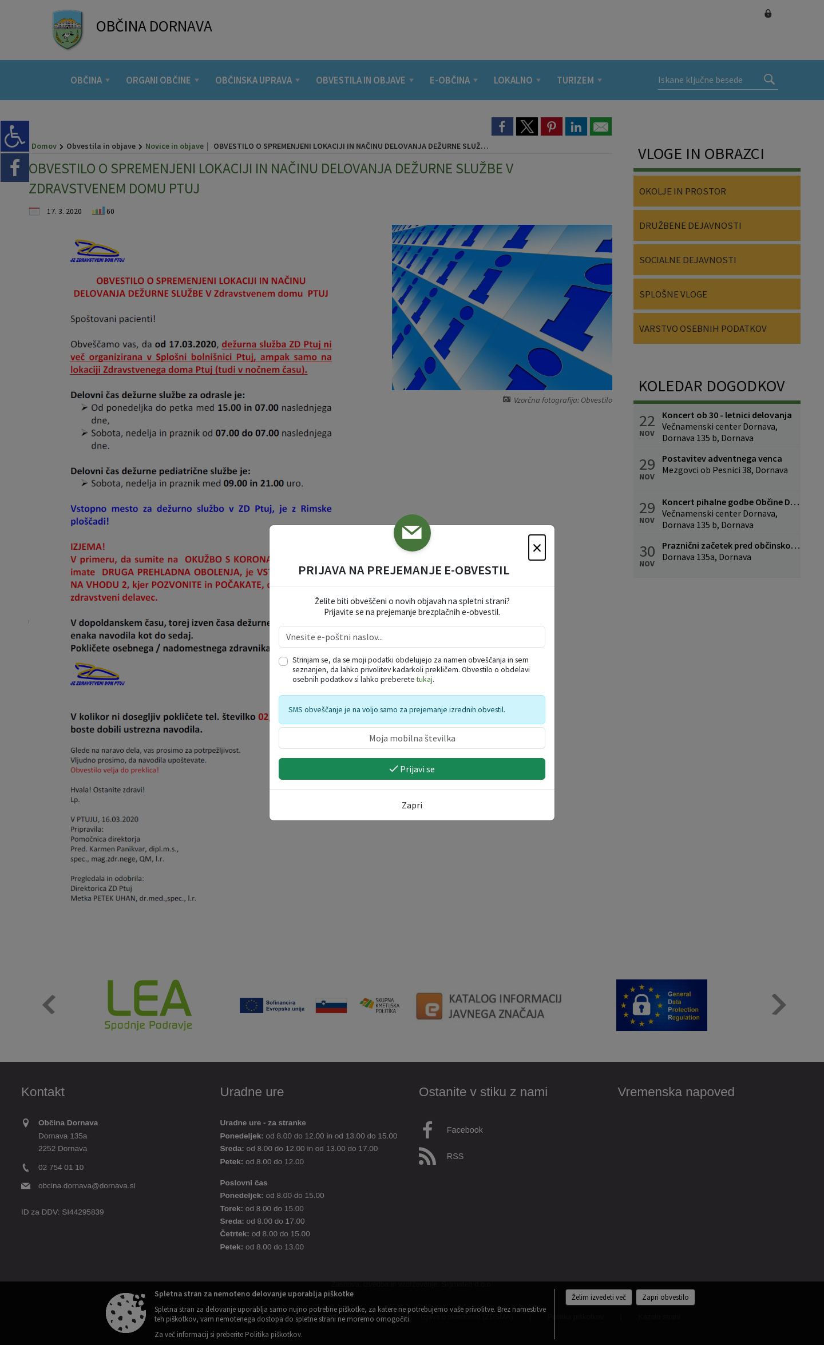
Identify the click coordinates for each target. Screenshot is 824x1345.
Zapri (412, 805)
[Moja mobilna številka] (412, 738)
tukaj (425, 679)
